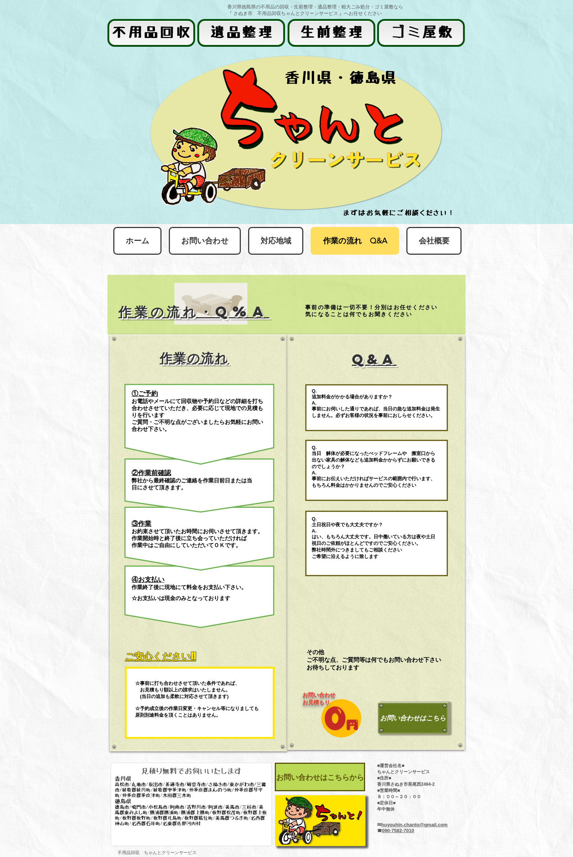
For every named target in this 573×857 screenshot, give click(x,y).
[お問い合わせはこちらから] (320, 777)
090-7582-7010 (398, 830)
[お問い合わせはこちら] (413, 718)
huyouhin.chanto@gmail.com (414, 824)
